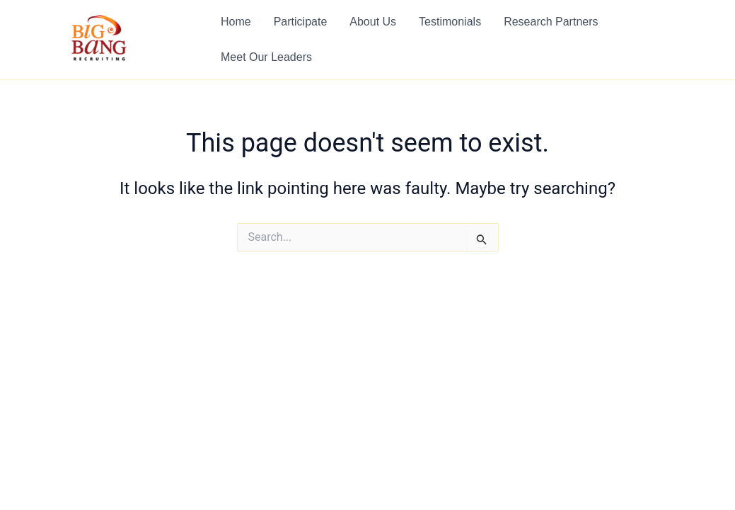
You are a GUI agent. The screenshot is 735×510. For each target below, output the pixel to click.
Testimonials (450, 22)
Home (236, 22)
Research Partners (551, 22)
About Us (372, 22)
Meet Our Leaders (266, 57)
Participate (301, 22)
